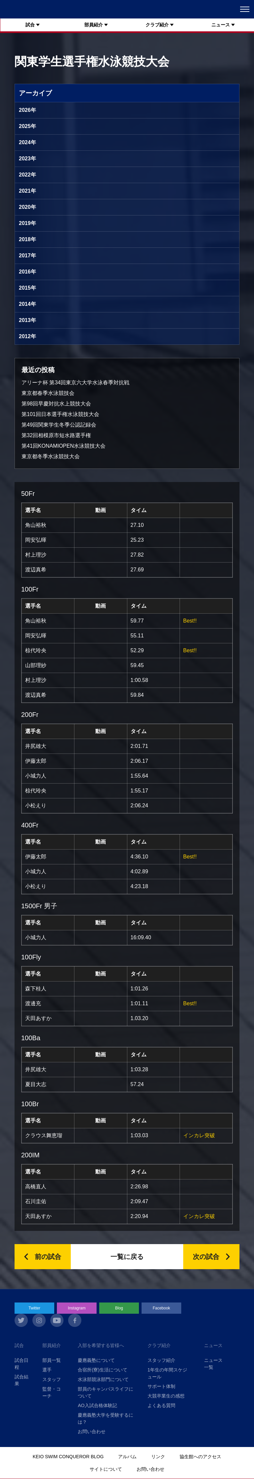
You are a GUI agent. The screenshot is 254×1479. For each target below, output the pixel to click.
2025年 (27, 126)
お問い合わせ (92, 1431)
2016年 (27, 271)
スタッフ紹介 (161, 1360)
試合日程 (21, 1364)
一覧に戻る (127, 1256)
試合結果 (21, 1380)
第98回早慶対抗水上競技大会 (56, 403)
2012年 (27, 336)
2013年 (27, 320)
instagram (39, 1320)
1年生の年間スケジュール (167, 1373)
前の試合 (48, 1256)
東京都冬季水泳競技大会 (50, 456)
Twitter (34, 1308)
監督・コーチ (51, 1392)
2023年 (27, 158)
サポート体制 (161, 1386)
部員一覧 (51, 1360)
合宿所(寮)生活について (102, 1369)
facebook (74, 1320)
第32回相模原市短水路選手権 (56, 435)
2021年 (27, 191)
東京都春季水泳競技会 (47, 393)
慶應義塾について (96, 1360)
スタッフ (51, 1379)
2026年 (27, 110)
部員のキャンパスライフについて (105, 1392)
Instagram (76, 1308)
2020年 (27, 207)
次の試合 (206, 1256)
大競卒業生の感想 (166, 1396)
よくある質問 (161, 1405)
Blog (119, 1308)
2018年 (27, 239)
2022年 (27, 174)
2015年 (27, 288)
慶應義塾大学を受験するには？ (105, 1418)
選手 (47, 1369)
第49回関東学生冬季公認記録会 (58, 425)
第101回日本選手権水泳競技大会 (60, 414)
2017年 (27, 255)
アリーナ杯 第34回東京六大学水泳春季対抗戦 (75, 382)
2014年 (27, 304)
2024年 (27, 142)
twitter (21, 1320)
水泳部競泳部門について (103, 1379)
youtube (57, 1320)
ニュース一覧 (213, 1364)
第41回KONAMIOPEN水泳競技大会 (63, 446)
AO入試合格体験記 (97, 1405)
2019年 (27, 223)
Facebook (161, 1308)
